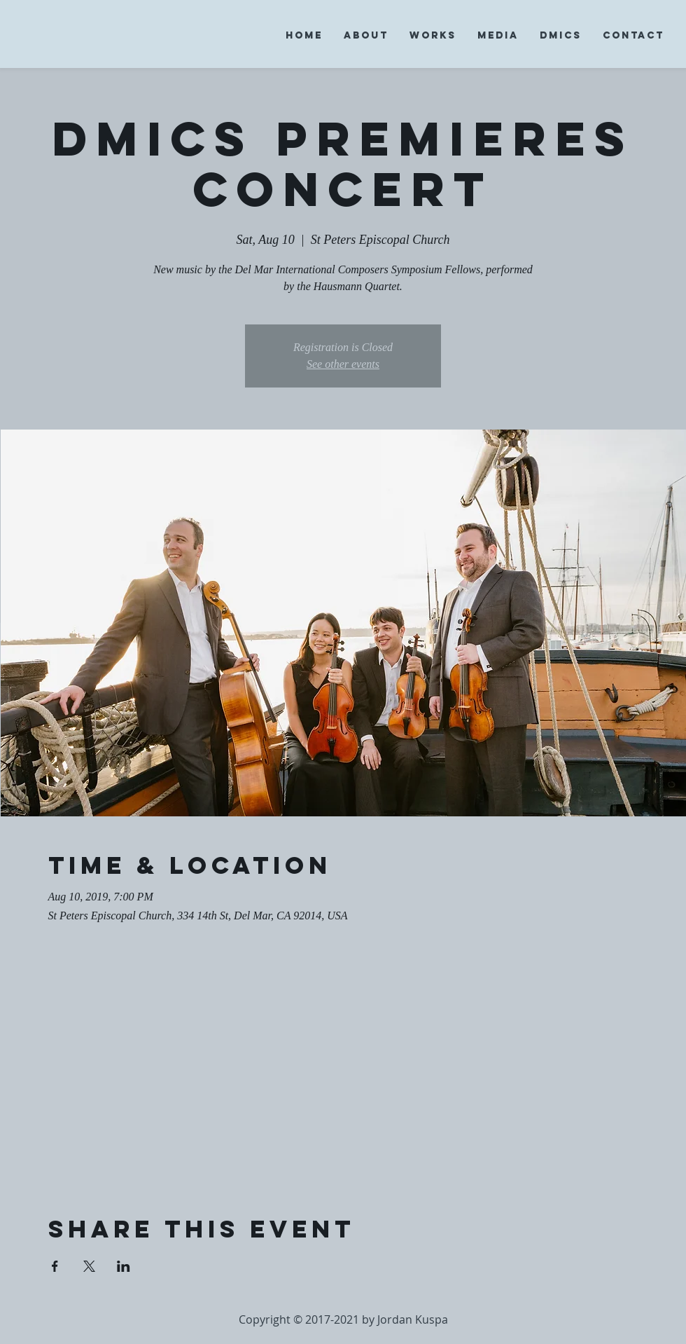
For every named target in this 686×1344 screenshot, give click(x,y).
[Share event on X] (89, 1266)
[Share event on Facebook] (55, 1266)
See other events (343, 364)
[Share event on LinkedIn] (123, 1266)
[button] (366, 35)
